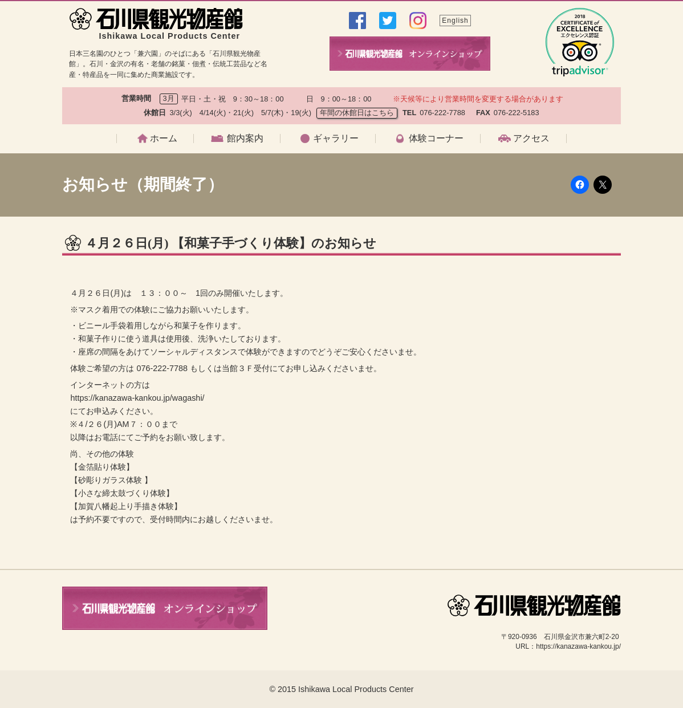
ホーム (163, 138)
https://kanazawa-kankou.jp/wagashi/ (137, 397)
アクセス (531, 138)
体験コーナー (436, 138)
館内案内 (245, 138)
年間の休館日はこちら (357, 112)
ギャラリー (336, 138)
